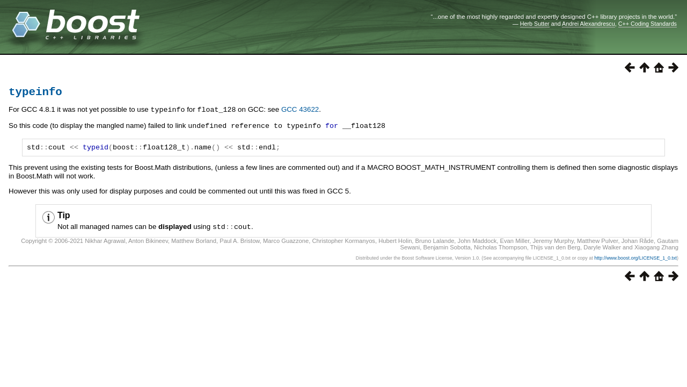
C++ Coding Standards (647, 23)
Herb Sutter (535, 23)
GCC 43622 (300, 112)
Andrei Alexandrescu (588, 23)
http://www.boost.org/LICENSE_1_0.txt (635, 260)
